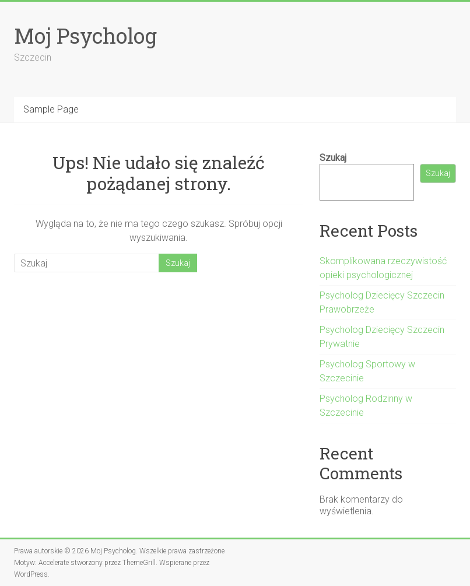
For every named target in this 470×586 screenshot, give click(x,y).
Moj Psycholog (85, 36)
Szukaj (333, 157)
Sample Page (51, 109)
